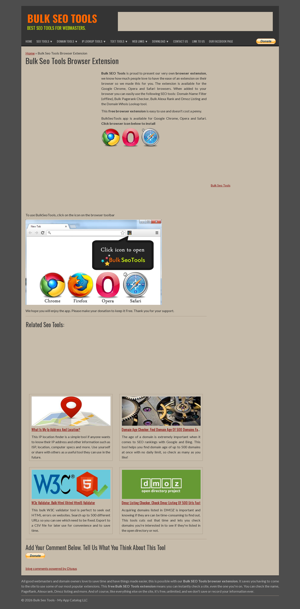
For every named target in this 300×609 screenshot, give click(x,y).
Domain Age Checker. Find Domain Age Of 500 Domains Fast (161, 429)
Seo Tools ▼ (44, 41)
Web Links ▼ (140, 41)
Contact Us (180, 41)
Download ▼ (160, 41)
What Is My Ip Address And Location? (55, 429)
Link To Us (198, 41)
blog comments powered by (51, 568)
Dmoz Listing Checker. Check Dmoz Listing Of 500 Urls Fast (161, 502)
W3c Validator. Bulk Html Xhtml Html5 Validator (63, 502)
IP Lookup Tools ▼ (94, 41)
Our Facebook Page (221, 41)
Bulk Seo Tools (62, 18)
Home (29, 41)
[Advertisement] (195, 21)
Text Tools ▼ (119, 41)
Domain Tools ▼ (67, 41)
